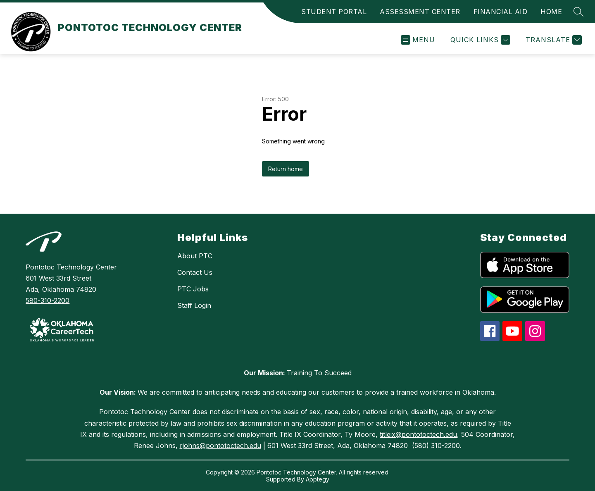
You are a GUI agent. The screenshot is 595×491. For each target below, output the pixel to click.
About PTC (194, 256)
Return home (285, 168)
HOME (551, 11)
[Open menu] (418, 40)
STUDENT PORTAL (334, 11)
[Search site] (578, 12)
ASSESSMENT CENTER (420, 11)
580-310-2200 (47, 300)
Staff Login (194, 305)
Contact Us (194, 272)
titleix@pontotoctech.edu (418, 434)
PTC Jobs (193, 289)
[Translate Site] (553, 40)
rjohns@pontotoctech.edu (220, 445)
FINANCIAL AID (501, 11)
